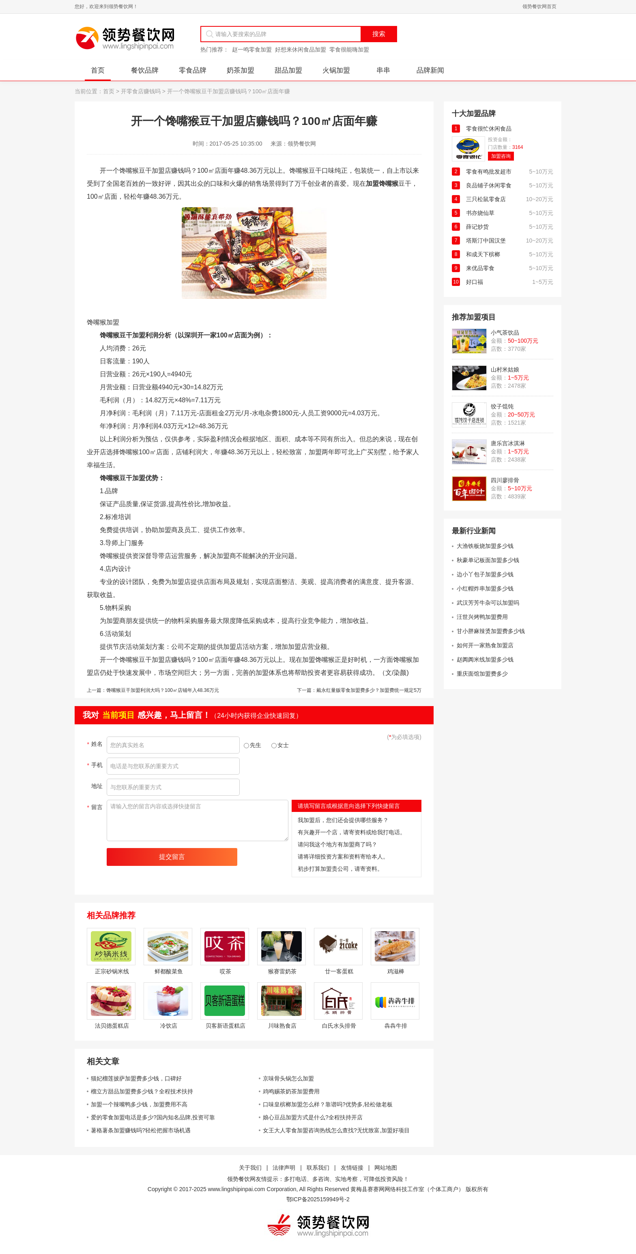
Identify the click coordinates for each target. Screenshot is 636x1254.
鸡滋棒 (395, 971)
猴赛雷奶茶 (282, 971)
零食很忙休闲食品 (488, 128)
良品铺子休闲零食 (488, 185)
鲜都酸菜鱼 (169, 971)
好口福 (474, 282)
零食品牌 (192, 70)
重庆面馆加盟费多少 (482, 673)
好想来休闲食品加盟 (300, 49)
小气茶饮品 (505, 332)
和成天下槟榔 (483, 254)
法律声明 (284, 1167)
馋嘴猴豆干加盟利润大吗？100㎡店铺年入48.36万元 (162, 690)
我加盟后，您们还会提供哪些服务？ (343, 820)
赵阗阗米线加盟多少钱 (485, 659)
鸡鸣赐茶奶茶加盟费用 (291, 1091)
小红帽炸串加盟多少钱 (485, 588)
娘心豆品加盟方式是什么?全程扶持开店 (313, 1117)
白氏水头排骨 (339, 1025)
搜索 (378, 33)
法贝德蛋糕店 (112, 1025)
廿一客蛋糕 (339, 971)
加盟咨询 (501, 156)
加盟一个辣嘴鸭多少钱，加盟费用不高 (139, 1104)
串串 (383, 70)
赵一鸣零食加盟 (252, 49)
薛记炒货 (477, 226)
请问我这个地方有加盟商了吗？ (337, 844)
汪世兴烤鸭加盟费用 (482, 617)
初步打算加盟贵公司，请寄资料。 (340, 868)
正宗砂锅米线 (112, 971)
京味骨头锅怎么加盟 (288, 1078)
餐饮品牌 (145, 70)
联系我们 (318, 1167)
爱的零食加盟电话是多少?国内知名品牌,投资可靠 (153, 1117)
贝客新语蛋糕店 (225, 1025)
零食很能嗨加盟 (349, 49)
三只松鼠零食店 (486, 199)
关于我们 (250, 1167)
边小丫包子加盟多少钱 (485, 574)
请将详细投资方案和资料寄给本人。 (343, 856)
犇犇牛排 (396, 1025)
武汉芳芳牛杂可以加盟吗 (488, 602)
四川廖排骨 (505, 480)
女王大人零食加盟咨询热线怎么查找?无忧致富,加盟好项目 (336, 1130)
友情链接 (352, 1167)
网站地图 (385, 1167)
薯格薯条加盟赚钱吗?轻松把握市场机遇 (141, 1130)
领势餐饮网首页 (539, 6)
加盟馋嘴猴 (382, 183)
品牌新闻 (430, 70)
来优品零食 (480, 268)
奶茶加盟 (240, 70)
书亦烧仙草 (480, 213)
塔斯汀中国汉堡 (486, 240)
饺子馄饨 (502, 406)
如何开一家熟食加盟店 (485, 645)
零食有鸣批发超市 (488, 171)
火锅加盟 (336, 70)
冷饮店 (168, 1025)
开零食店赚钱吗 (141, 91)
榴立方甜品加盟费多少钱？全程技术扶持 (142, 1091)
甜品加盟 (288, 70)
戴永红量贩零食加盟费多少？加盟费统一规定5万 (368, 690)
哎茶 (225, 971)
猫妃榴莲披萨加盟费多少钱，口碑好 (136, 1078)
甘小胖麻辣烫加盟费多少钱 (491, 631)
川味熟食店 (282, 1025)
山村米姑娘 (505, 369)
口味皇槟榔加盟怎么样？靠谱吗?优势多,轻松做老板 (328, 1104)
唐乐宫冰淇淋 (508, 443)
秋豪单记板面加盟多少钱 (488, 560)
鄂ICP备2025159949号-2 (318, 1199)
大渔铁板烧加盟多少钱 (485, 546)
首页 (98, 70)
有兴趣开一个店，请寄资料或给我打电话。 (352, 832)
